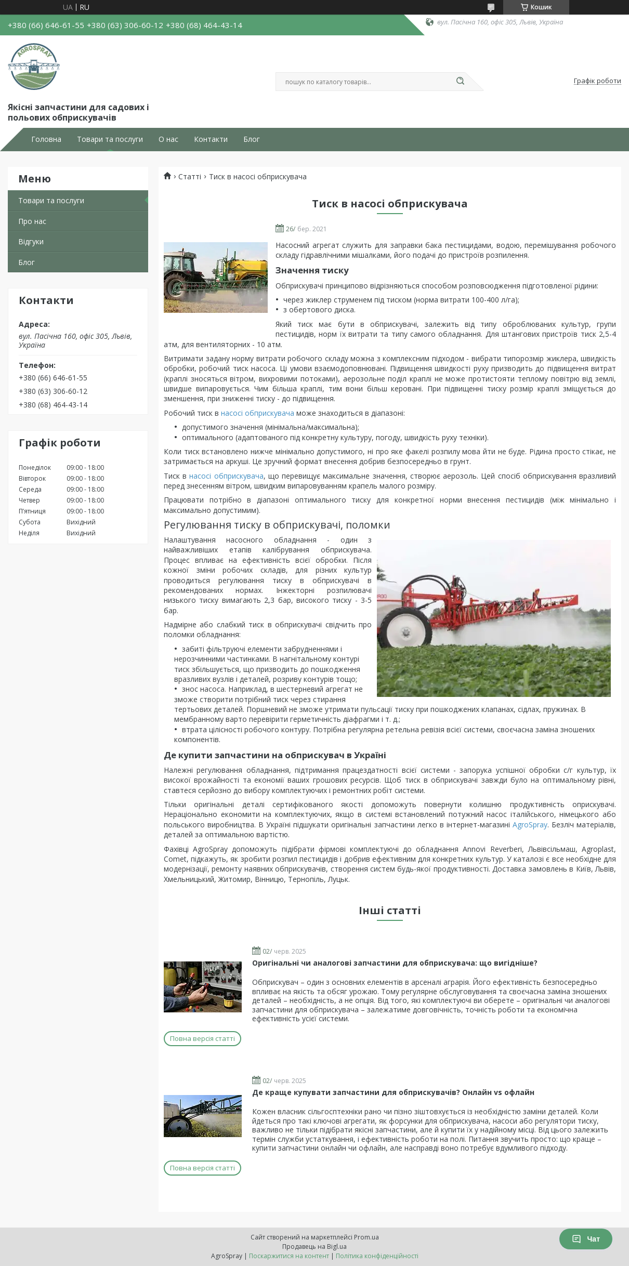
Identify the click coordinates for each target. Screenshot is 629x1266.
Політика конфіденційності (377, 1255)
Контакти (211, 139)
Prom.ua (366, 1237)
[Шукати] (460, 81)
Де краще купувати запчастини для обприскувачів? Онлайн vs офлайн (393, 1092)
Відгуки (31, 241)
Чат (586, 1239)
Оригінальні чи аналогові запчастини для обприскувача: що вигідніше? (395, 963)
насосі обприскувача (257, 413)
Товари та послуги (110, 139)
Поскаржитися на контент (289, 1255)
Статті (189, 176)
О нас (168, 139)
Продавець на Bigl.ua (314, 1246)
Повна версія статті (202, 1038)
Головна (46, 139)
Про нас (32, 221)
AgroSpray (530, 824)
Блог (251, 139)
